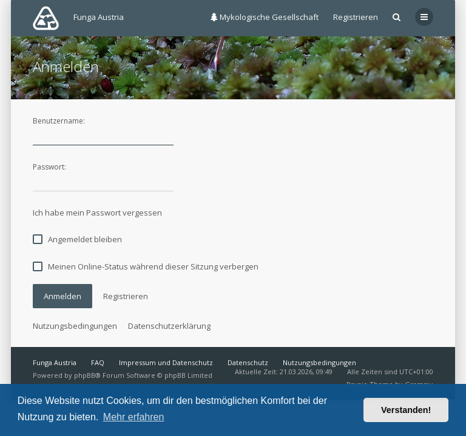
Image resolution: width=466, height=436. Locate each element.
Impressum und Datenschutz (166, 362)
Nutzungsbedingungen (75, 325)
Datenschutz (248, 362)
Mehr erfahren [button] (133, 417)
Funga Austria (54, 362)
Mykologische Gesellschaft (265, 17)
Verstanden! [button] (406, 410)
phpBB (84, 375)
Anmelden (62, 296)
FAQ (97, 362)
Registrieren (355, 17)
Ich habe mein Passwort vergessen (97, 212)
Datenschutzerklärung (169, 325)
